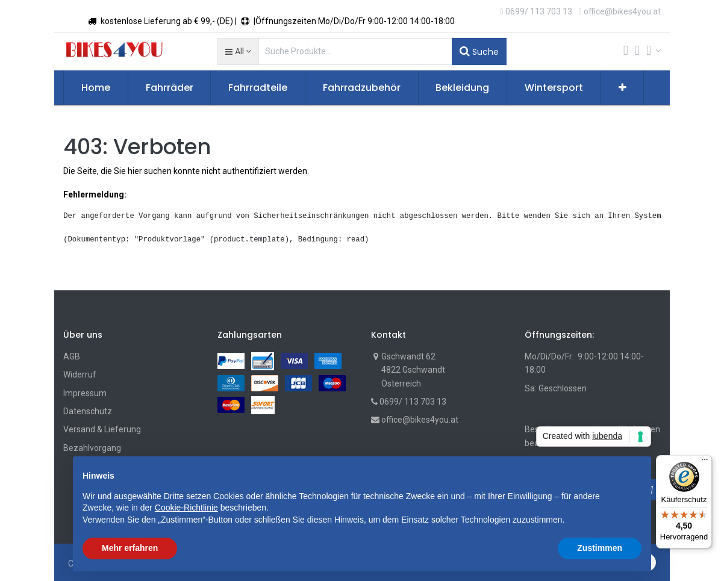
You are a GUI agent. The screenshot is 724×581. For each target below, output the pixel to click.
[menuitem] (96, 87)
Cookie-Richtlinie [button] (186, 507)
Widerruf (79, 374)
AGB (71, 356)
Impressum (85, 393)
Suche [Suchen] (479, 51)
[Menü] (704, 462)
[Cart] (625, 51)
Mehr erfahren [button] (130, 548)
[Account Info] (653, 50)
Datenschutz (87, 411)
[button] (238, 51)
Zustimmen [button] (599, 548)
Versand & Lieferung (102, 429)
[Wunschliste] (637, 51)
